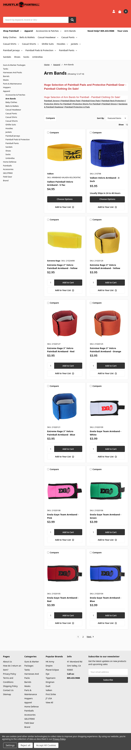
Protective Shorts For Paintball (87, 104)
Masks (6, 80)
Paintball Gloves (109, 104)
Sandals (7, 56)
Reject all (25, 745)
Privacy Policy (9, 673)
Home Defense (9, 161)
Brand (5, 180)
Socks (26, 56)
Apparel (28, 30)
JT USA (49, 698)
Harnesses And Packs (12, 72)
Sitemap (7, 694)
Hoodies (62, 43)
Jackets (76, 43)
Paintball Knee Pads (91, 101)
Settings (10, 745)
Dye (47, 673)
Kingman (50, 682)
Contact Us (8, 690)
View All (49, 702)
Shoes (17, 56)
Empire (49, 665)
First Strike (51, 694)
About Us (7, 661)
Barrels (6, 76)
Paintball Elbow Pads (70, 101)
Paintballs (7, 165)
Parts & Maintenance (12, 83)
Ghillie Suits (48, 43)
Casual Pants (69, 37)
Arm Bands (70, 30)
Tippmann (50, 678)
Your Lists (122, 30)
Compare (50, 118)
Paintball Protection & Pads (77, 107)
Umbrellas (37, 56)
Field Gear (7, 176)
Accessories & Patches (48, 30)
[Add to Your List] (64, 207)
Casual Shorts (30, 43)
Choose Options (65, 199)
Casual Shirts (11, 43)
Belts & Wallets (27, 37)
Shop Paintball (12, 30)
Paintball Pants (68, 50)
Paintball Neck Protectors (113, 101)
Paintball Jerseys (12, 50)
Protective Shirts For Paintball (57, 104)
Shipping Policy (10, 686)
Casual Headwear (48, 37)
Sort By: (100, 118)
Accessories (8, 169)
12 (127, 124)
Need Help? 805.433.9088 (100, 30)
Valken (49, 690)
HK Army (50, 661)
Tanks (5, 68)
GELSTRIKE (8, 173)
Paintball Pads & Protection (40, 50)
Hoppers (7, 87)
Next (90, 637)
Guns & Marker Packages (14, 65)
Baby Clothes (9, 37)
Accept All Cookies (46, 745)
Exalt (48, 686)
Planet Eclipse (52, 669)
